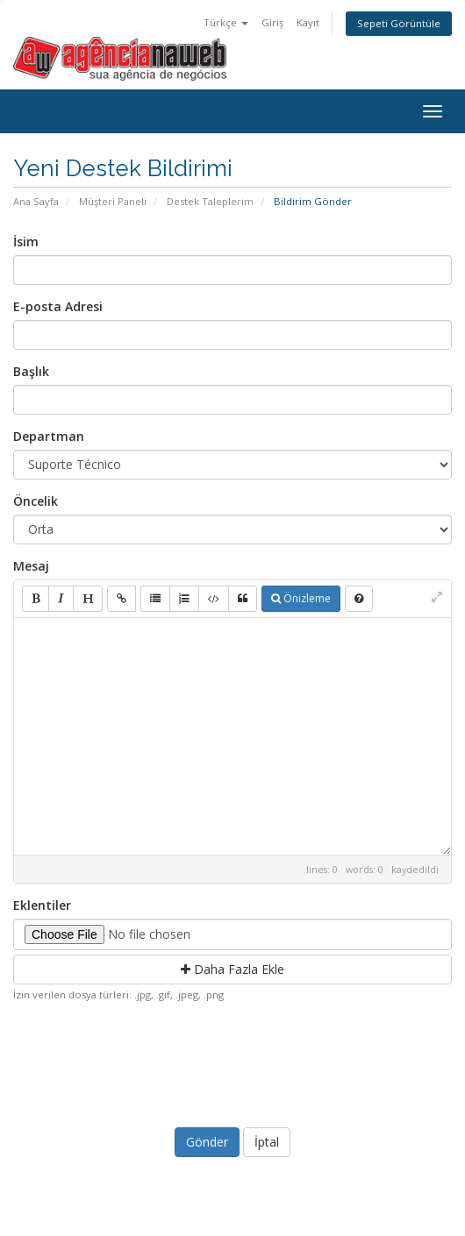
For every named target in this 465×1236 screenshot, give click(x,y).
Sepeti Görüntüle (398, 23)
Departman (48, 436)
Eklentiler (42, 905)
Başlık (31, 371)
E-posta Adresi (58, 306)
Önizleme (301, 598)
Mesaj (31, 566)
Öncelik (35, 501)
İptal (266, 1141)
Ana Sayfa (36, 201)
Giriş (272, 22)
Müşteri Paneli (113, 201)
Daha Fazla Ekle (232, 969)
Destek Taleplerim (210, 201)
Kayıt (308, 22)
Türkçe (226, 22)
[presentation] (234, 1060)
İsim (26, 241)
